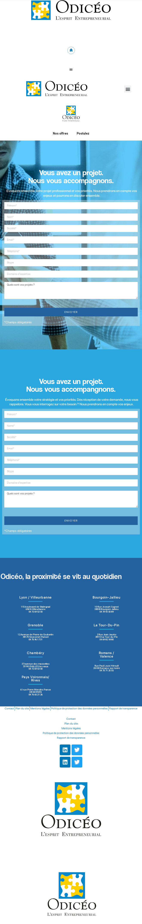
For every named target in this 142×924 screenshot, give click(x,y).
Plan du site (22, 708)
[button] (71, 69)
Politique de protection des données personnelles (79, 708)
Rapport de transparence (123, 708)
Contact (9, 708)
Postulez (83, 133)
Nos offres (60, 133)
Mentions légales (40, 708)
